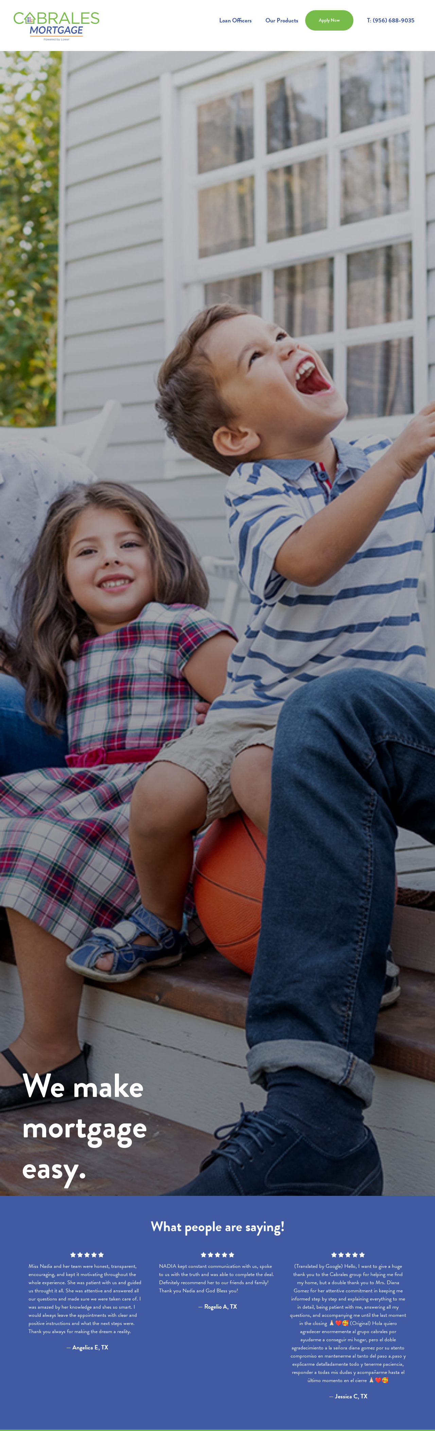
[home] (56, 25)
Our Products (281, 20)
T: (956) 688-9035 (391, 20)
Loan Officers (235, 20)
